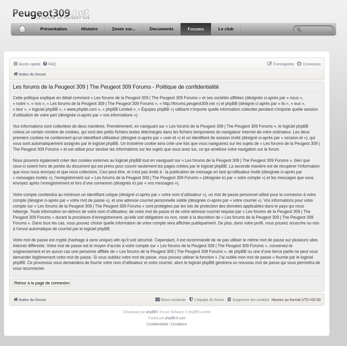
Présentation (53, 28)
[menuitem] (49, 64)
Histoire (89, 28)
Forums (196, 28)
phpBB (151, 312)
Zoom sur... (123, 28)
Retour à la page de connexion (41, 283)
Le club (226, 28)
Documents (162, 28)
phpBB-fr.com (175, 318)
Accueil (22, 29)
